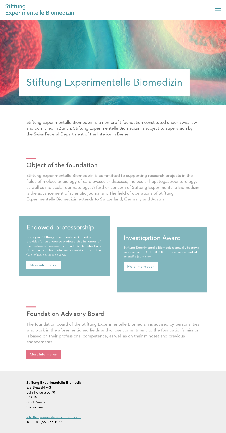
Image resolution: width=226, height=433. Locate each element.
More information (43, 269)
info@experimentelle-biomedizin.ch (53, 417)
